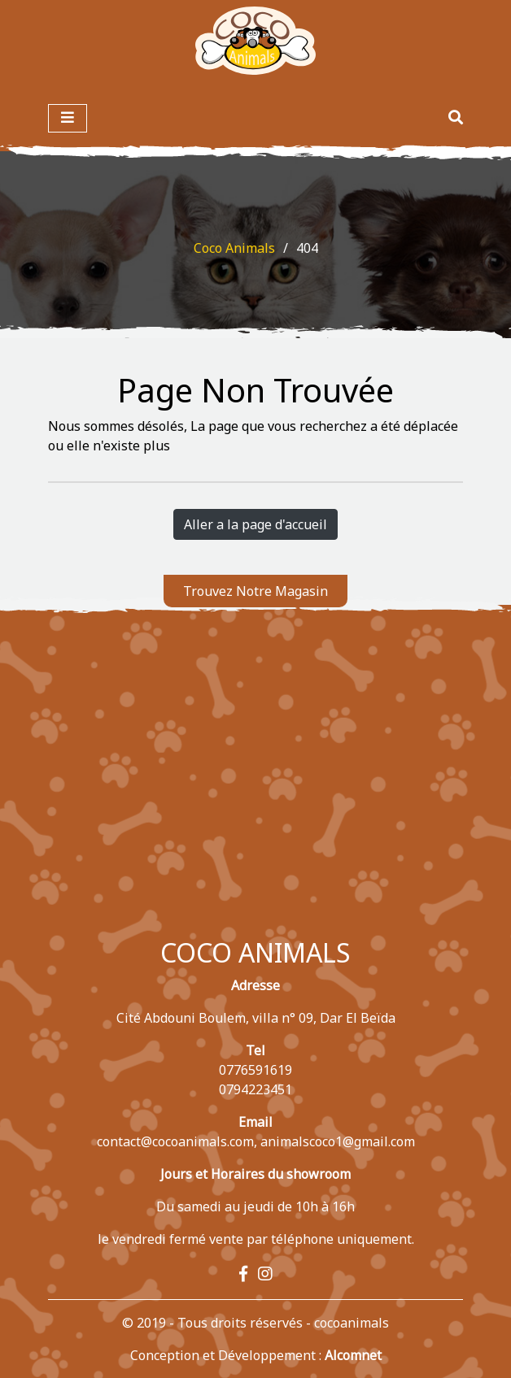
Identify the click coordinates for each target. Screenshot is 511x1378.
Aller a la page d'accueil (255, 524)
